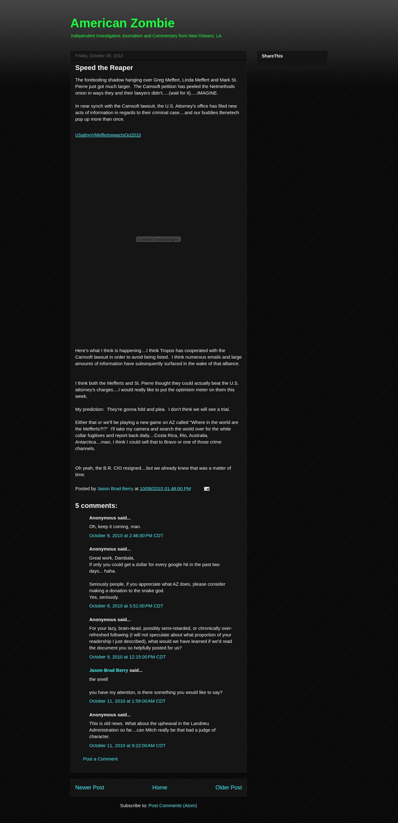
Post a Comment (100, 758)
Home (159, 787)
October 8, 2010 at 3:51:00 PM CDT (126, 605)
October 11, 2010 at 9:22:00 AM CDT (127, 745)
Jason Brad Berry (108, 670)
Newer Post (89, 787)
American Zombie (122, 23)
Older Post (228, 787)
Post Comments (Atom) (173, 805)
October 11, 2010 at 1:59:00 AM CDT (127, 701)
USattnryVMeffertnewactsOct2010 (108, 135)
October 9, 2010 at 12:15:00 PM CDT (127, 656)
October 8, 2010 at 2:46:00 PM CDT (126, 535)
